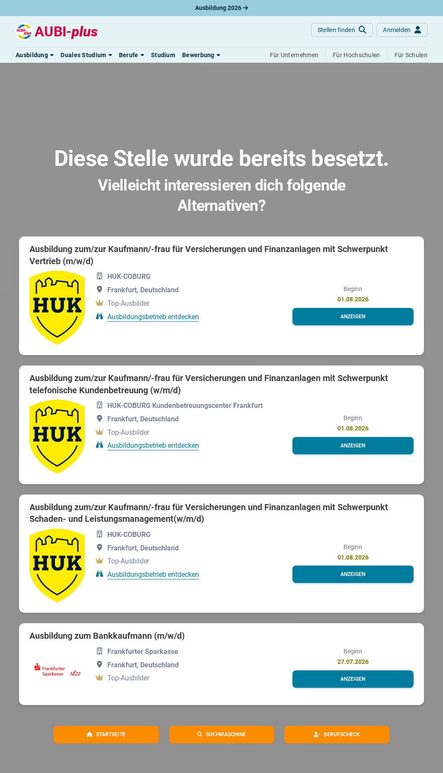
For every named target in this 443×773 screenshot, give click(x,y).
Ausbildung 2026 (221, 7)
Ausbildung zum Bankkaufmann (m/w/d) (107, 636)
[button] (35, 55)
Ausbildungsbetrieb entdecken (153, 317)
